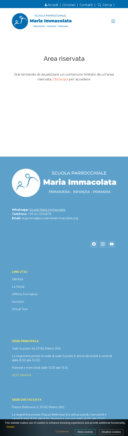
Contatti (86, 5)
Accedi (51, 5)
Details (10, 426)
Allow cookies (85, 431)
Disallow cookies (111, 431)
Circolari (68, 5)
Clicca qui (60, 79)
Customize (62, 431)
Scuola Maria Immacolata (47, 210)
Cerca (104, 5)
